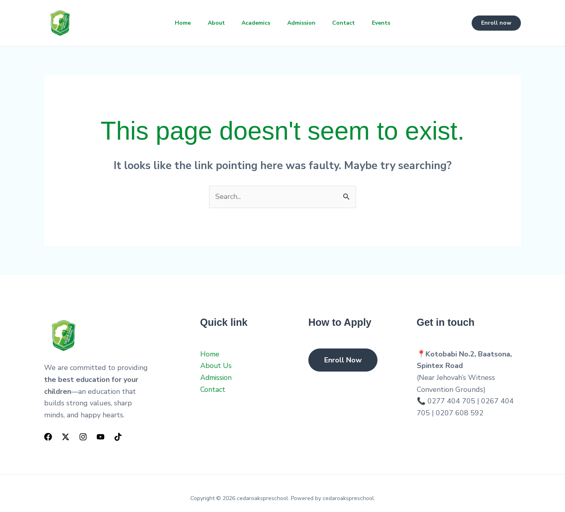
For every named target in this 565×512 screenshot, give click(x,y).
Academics (255, 23)
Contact (347, 23)
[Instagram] (83, 437)
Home (178, 23)
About (213, 23)
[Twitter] (66, 437)
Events (386, 23)
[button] (496, 23)
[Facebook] (48, 437)
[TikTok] (118, 437)
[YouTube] (100, 437)
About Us (216, 365)
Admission (302, 23)
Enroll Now (343, 360)
